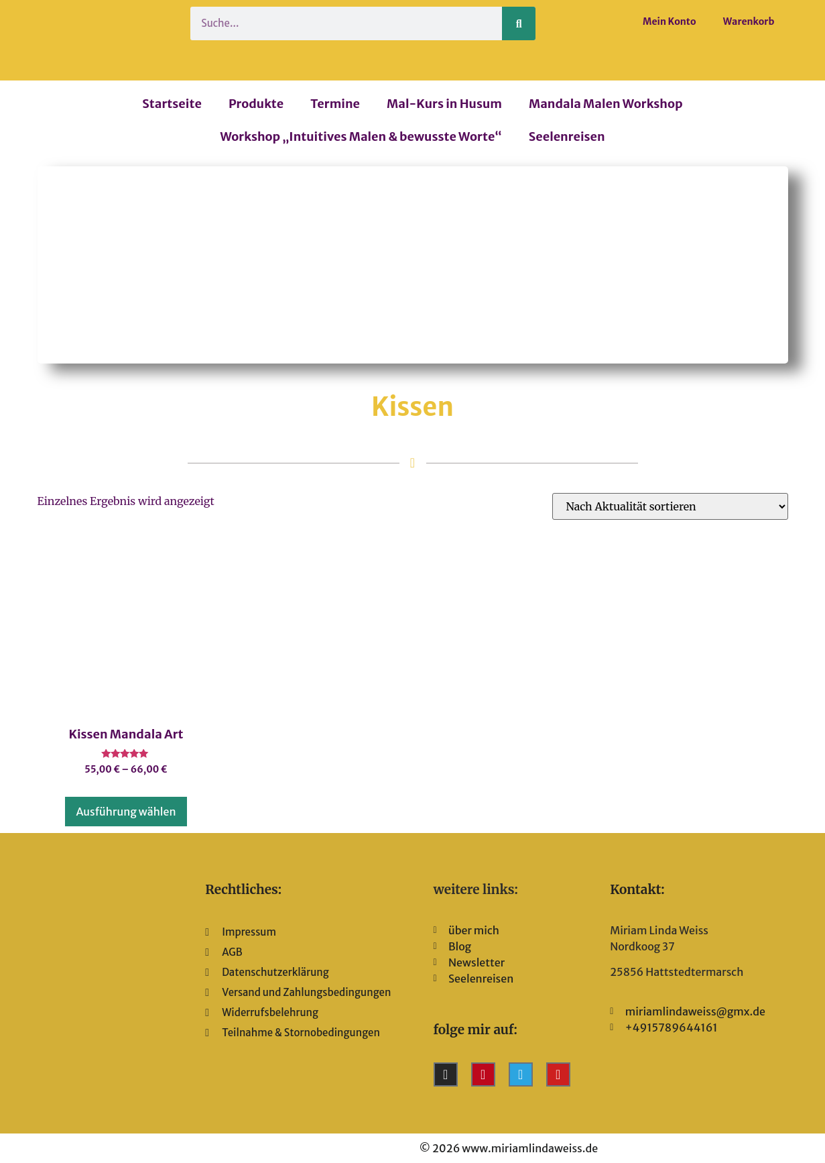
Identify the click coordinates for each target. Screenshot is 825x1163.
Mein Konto (669, 21)
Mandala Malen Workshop (606, 103)
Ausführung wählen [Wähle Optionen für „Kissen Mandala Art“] (126, 811)
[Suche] (518, 23)
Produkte (256, 103)
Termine (335, 103)
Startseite (172, 103)
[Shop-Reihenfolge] (670, 506)
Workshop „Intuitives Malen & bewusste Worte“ (360, 136)
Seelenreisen (567, 136)
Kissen (412, 407)
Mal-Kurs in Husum (444, 103)
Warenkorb (749, 21)
